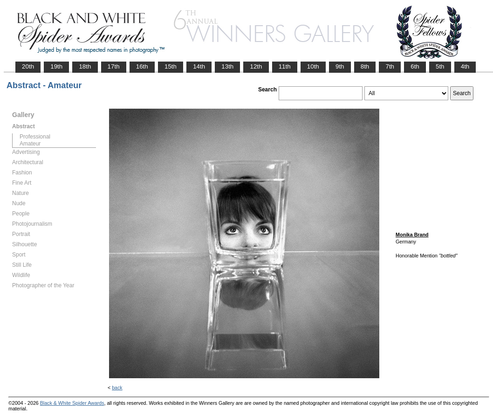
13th (227, 66)
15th (170, 66)
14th (199, 66)
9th (339, 66)
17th (114, 66)
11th (285, 66)
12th (256, 66)
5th (440, 66)
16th (142, 66)
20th (28, 66)
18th (85, 66)
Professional (35, 136)
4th (465, 66)
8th (365, 66)
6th (415, 66)
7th (389, 66)
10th (313, 66)
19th (56, 66)
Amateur (30, 143)
